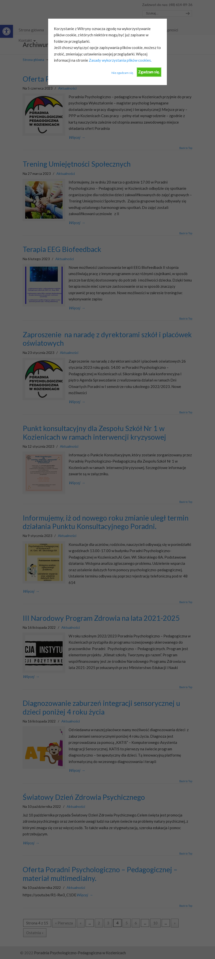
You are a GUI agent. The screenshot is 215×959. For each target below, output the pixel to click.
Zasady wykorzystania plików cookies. (120, 60)
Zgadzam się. (149, 72)
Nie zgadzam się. (122, 73)
